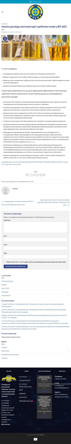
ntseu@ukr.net (59, 385)
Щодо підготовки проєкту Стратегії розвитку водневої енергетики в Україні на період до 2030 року (53, 202)
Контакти (4, 358)
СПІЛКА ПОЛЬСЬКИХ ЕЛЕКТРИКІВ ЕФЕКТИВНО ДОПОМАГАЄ (44, 378)
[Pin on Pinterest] (40, 174)
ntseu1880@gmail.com (62, 388)
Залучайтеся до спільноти (10, 354)
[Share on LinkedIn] (43, 174)
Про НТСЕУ (5, 288)
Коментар (7, 220)
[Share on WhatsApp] (27, 174)
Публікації (4, 292)
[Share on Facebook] (30, 174)
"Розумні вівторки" (7, 281)
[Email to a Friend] (37, 174)
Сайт (5, 253)
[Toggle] (69, 295)
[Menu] (2, 12)
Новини (4, 285)
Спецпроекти (5, 295)
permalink (31, 181)
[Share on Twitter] (33, 174)
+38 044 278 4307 (60, 379)
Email (6, 244)
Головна (4, 347)
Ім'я (5, 236)
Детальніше (44, 390)
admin (20, 32)
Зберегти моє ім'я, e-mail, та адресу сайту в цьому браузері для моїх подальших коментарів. (36, 262)
